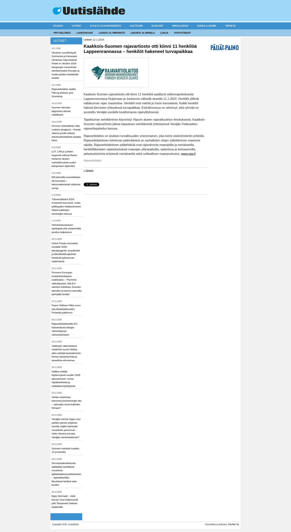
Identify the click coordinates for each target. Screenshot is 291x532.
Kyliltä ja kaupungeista (105, 26)
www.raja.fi (188, 153)
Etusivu (58, 26)
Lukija (164, 33)
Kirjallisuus (180, 26)
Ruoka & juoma (206, 26)
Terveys (230, 26)
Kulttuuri (136, 26)
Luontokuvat (84, 33)
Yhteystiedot (182, 33)
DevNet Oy (233, 524)
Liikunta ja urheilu (143, 33)
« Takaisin (89, 170)
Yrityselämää (62, 33)
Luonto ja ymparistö (112, 33)
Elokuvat (157, 26)
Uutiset (76, 26)
